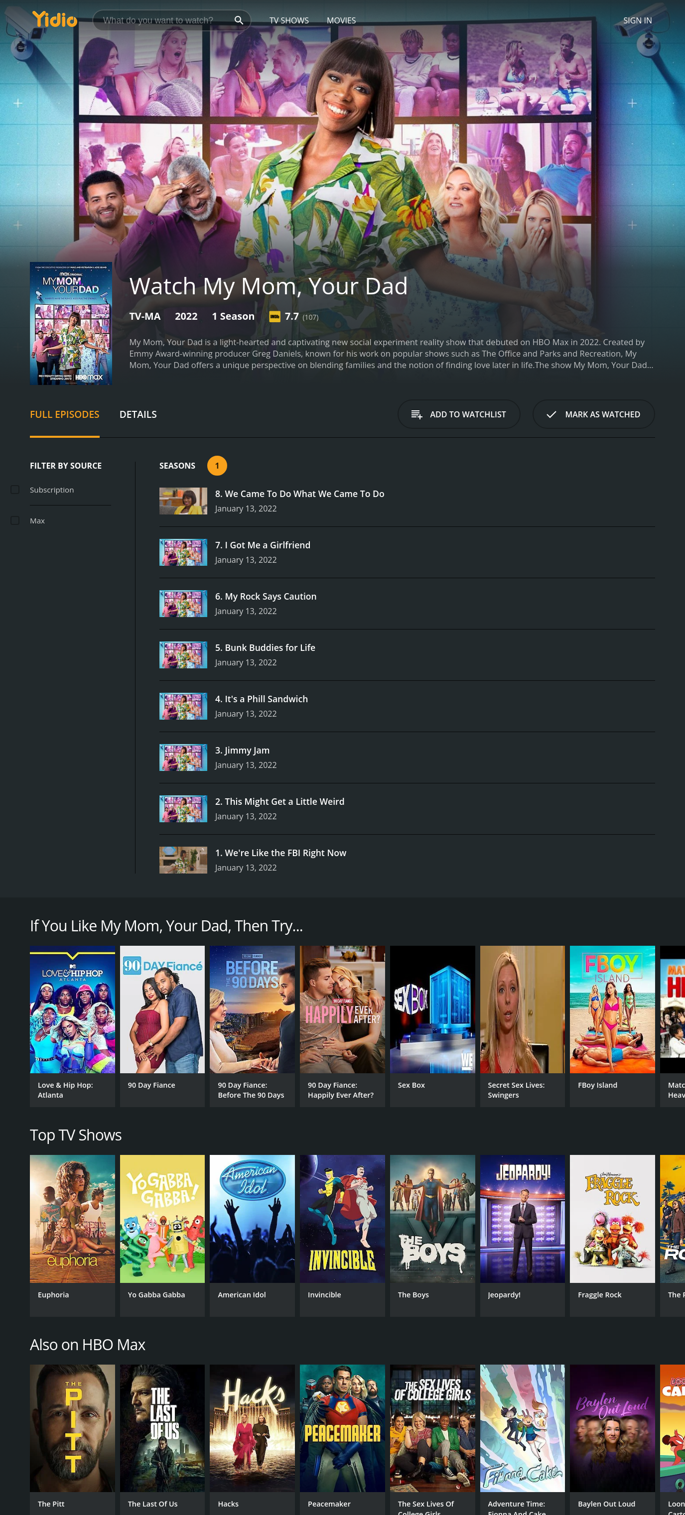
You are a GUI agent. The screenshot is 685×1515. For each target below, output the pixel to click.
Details (138, 414)
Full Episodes (65, 414)
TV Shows (289, 20)
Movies (341, 20)
